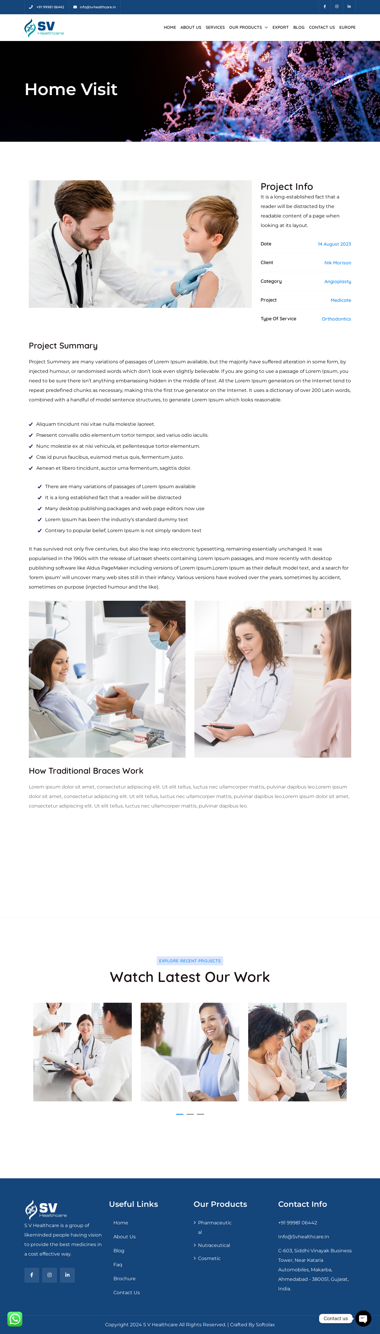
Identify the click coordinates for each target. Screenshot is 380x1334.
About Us (190, 27)
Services (215, 27)
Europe (347, 27)
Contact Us (322, 27)
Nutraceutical (214, 1245)
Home (170, 27)
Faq (117, 1264)
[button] (179, 1114)
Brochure (124, 1278)
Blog (299, 27)
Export (281, 27)
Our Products (245, 27)
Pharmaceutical (215, 1227)
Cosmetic (209, 1258)
